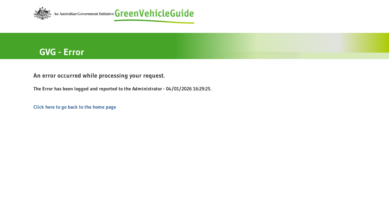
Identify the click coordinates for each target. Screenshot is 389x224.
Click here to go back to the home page (74, 107)
